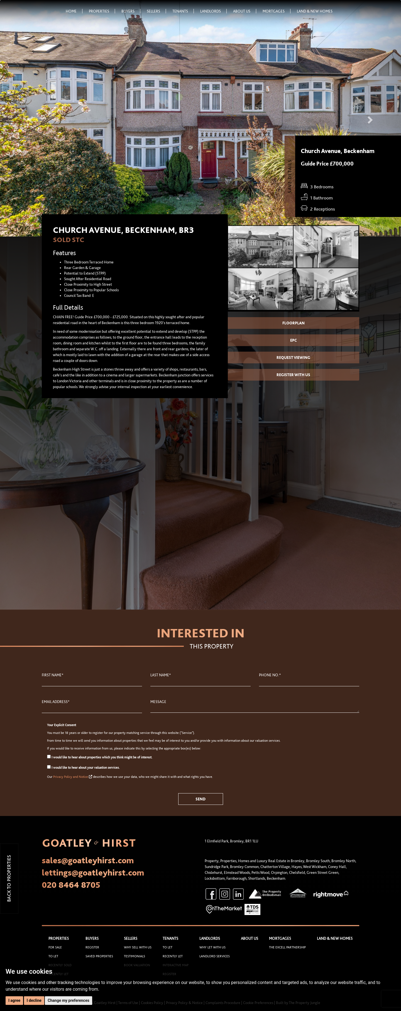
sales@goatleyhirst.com (88, 860)
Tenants (183, 11)
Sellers (156, 11)
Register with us (293, 375)
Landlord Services (214, 956)
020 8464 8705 (71, 885)
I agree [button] (14, 1000)
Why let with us (212, 947)
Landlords (213, 11)
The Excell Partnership (287, 947)
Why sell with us (137, 947)
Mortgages (276, 11)
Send (200, 799)
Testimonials (134, 956)
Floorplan (293, 323)
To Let (53, 956)
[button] (30, 118)
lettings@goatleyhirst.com (93, 872)
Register (92, 947)
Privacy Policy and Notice (70, 777)
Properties (102, 11)
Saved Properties (99, 956)
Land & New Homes (314, 11)
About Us (244, 11)
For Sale (55, 947)
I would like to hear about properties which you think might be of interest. (99, 757)
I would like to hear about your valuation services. (83, 767)
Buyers (130, 11)
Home (74, 11)
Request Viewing (293, 357)
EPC (293, 340)
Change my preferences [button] (68, 1000)
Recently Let (173, 956)
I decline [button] (34, 1000)
